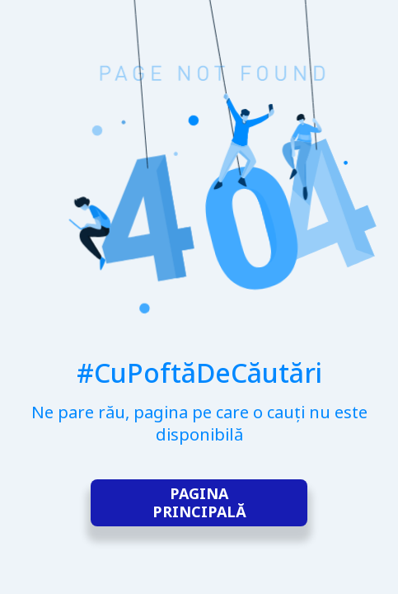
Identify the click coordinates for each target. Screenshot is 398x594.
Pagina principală (199, 503)
